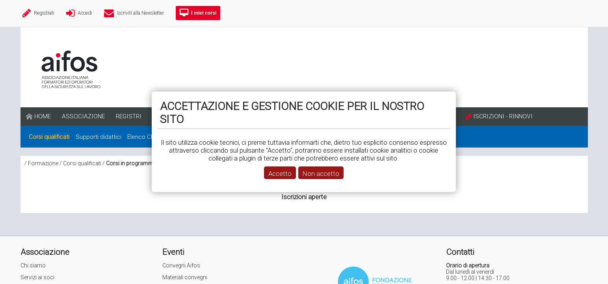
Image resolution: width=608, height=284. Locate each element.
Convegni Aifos (181, 265)
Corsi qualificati (82, 163)
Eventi (173, 252)
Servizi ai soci (37, 277)
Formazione (43, 163)
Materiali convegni (184, 277)
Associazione (44, 252)
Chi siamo (33, 265)
